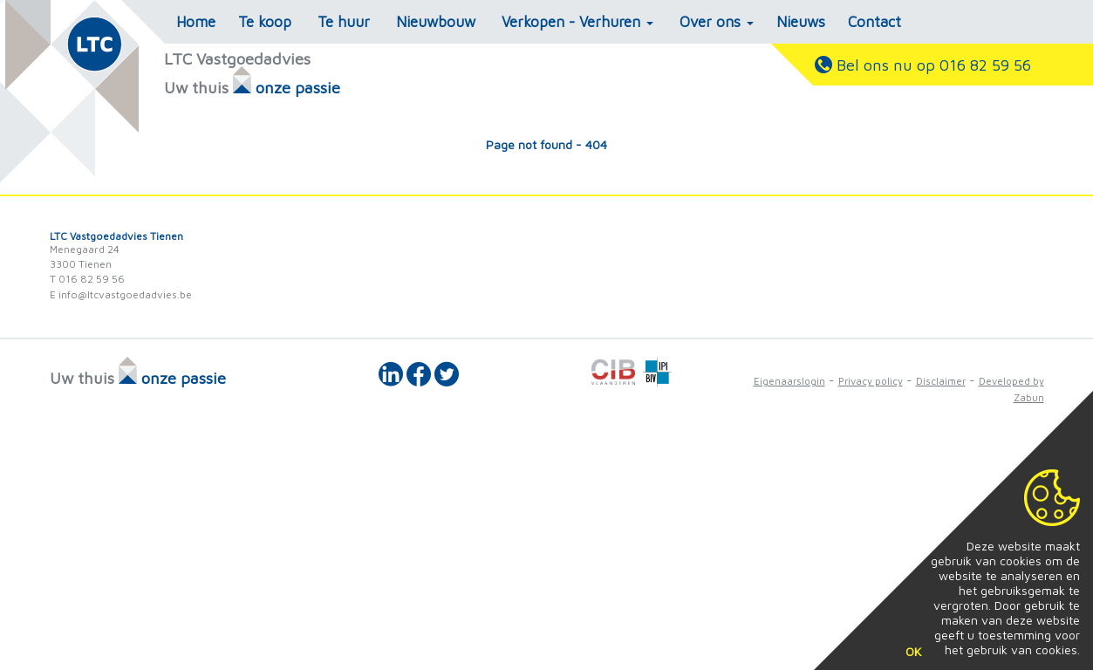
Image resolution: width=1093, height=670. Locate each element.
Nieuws (800, 22)
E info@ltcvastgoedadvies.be (121, 294)
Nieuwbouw (435, 22)
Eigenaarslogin (789, 380)
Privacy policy (870, 380)
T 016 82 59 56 (87, 278)
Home (195, 22)
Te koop (264, 22)
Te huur (344, 22)
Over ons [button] (717, 22)
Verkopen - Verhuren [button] (577, 22)
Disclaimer (941, 380)
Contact (874, 22)
